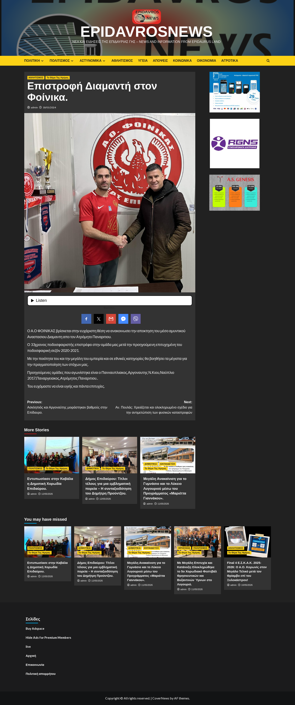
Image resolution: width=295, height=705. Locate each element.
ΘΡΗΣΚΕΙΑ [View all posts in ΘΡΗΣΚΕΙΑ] (184, 548)
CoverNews (160, 698)
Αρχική (31, 655)
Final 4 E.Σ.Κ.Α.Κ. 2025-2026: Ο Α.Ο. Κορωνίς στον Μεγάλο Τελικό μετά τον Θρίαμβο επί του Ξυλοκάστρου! (247, 571)
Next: (151, 407)
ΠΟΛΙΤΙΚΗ (34, 61)
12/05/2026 (47, 494)
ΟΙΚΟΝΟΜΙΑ (206, 60)
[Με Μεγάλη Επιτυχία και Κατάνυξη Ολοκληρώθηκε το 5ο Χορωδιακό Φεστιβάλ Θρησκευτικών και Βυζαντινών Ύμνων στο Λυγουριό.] (197, 541)
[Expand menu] (42, 61)
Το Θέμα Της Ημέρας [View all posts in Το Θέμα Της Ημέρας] (57, 77)
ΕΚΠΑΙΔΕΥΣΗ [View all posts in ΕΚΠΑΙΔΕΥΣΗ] (167, 464)
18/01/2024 (49, 107)
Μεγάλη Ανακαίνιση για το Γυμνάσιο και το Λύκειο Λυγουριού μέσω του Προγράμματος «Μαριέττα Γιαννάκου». (164, 488)
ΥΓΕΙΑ (143, 60)
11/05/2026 (163, 503)
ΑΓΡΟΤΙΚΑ (229, 60)
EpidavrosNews (146, 31)
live (28, 646)
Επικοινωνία (35, 664)
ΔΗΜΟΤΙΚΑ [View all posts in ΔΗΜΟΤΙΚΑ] (93, 468)
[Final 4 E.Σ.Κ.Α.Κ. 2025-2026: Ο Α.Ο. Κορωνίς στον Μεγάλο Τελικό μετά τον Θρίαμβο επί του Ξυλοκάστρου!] (247, 541)
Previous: (68, 407)
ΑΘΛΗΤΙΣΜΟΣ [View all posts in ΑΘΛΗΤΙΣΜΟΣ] (36, 77)
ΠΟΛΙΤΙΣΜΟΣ (62, 61)
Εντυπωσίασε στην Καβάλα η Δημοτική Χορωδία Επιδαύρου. (50, 484)
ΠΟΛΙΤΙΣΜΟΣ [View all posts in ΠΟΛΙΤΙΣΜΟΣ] (35, 468)
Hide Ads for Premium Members (48, 637)
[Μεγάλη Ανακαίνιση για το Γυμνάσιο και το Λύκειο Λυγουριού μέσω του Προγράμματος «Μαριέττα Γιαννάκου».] (167, 455)
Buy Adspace (35, 628)
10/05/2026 (247, 585)
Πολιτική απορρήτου (41, 673)
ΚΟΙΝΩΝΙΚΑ (182, 60)
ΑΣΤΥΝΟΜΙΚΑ (93, 61)
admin (34, 107)
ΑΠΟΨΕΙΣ (160, 60)
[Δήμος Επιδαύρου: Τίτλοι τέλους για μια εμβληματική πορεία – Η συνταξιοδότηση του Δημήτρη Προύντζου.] (109, 455)
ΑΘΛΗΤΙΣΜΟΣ (122, 60)
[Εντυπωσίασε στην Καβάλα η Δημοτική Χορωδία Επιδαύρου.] (51, 455)
